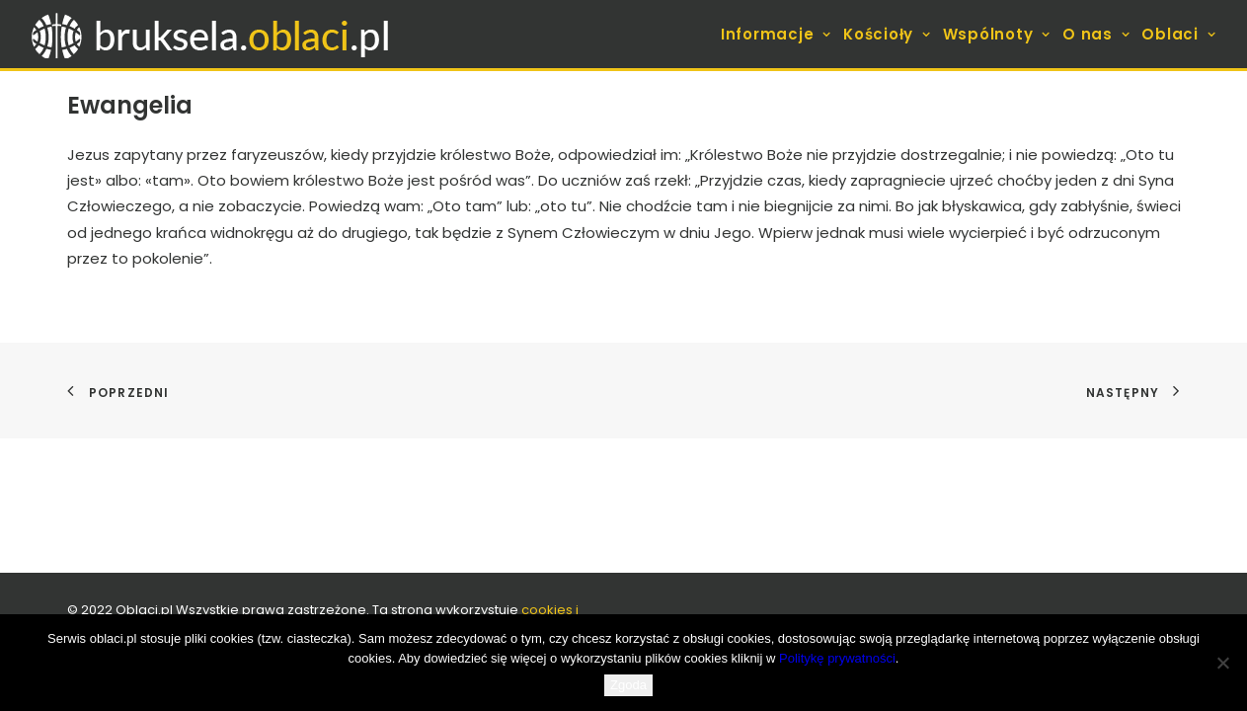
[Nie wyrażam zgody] (1222, 662)
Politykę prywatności (837, 658)
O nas (1096, 34)
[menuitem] (778, 34)
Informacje (776, 34)
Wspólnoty (997, 34)
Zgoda (628, 684)
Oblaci (1178, 34)
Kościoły (887, 34)
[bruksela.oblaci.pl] (213, 34)
